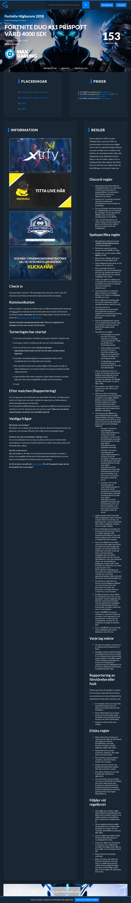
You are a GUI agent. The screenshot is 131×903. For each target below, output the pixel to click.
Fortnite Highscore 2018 (24, 16)
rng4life (23, 103)
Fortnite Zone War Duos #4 (65, 891)
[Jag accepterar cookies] (87, 900)
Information (50, 68)
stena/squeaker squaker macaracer (33, 92)
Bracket (65, 68)
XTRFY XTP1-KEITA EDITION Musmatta (99, 95)
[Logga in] (121, 5)
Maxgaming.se (106, 92)
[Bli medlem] (106, 5)
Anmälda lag (81, 68)
